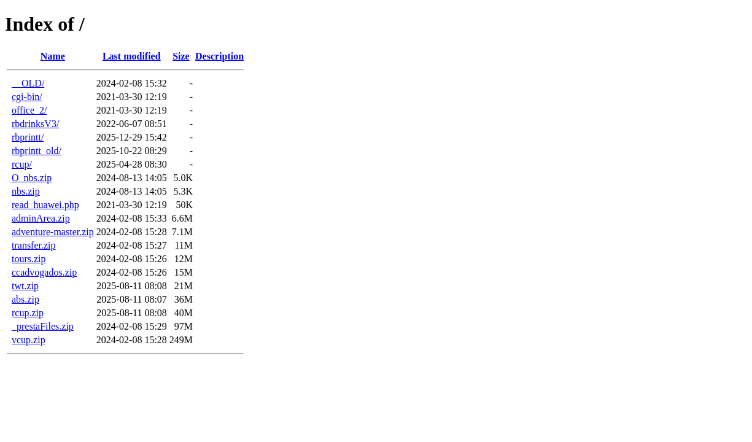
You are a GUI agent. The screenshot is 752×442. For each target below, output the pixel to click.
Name (53, 56)
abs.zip (25, 299)
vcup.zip (28, 340)
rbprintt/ (28, 137)
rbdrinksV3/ (35, 123)
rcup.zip (28, 313)
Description (219, 56)
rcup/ (22, 164)
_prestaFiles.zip (43, 326)
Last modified (132, 56)
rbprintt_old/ (36, 150)
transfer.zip (34, 245)
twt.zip (25, 286)
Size (181, 56)
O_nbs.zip (32, 178)
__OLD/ (28, 83)
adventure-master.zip (53, 232)
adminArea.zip (41, 218)
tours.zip (29, 259)
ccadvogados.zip (44, 272)
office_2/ (29, 110)
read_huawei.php (45, 205)
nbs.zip (26, 191)
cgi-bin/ (27, 96)
